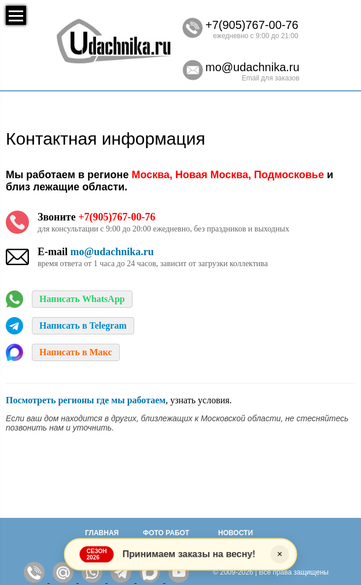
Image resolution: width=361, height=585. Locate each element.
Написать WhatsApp (82, 299)
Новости (235, 533)
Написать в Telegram (83, 325)
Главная (102, 533)
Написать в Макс (75, 352)
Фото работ (166, 533)
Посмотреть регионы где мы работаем (85, 400)
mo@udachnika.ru (252, 67)
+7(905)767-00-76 (252, 25)
